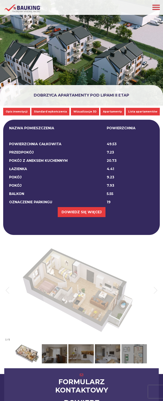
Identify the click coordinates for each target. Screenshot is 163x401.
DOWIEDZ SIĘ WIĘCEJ (82, 212)
